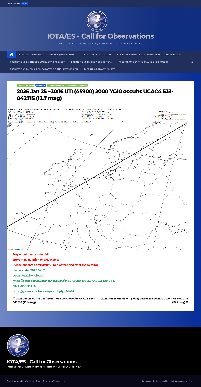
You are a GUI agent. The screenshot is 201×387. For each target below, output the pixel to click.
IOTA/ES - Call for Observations (100, 36)
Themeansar (58, 381)
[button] (192, 62)
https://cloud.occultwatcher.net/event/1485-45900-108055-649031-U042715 (64, 280)
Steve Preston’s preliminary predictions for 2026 (149, 54)
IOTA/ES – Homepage (31, 54)
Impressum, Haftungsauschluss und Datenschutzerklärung (168, 381)
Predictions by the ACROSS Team (92, 62)
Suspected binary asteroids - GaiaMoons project (67, 85)
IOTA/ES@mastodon (62, 54)
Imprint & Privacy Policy (99, 69)
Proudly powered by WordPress (21, 381)
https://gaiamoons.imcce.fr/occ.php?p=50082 (43, 291)
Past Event (40, 85)
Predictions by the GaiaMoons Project (144, 62)
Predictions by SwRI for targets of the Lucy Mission (44, 69)
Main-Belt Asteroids (26, 85)
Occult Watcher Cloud (96, 54)
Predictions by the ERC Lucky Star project (37, 62)
